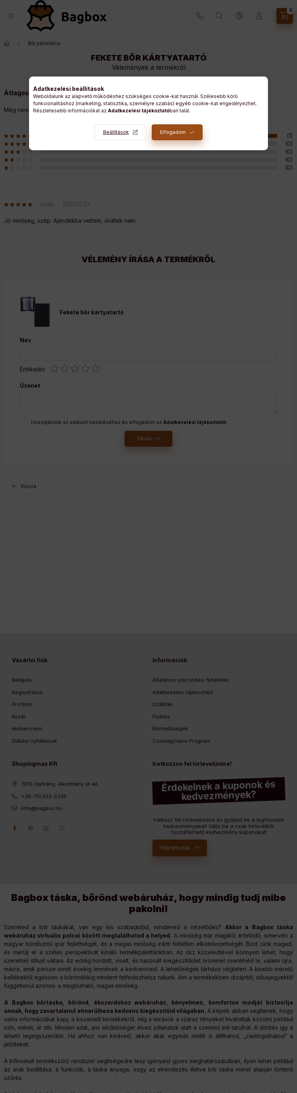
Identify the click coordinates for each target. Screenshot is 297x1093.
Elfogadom (173, 132)
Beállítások (116, 132)
